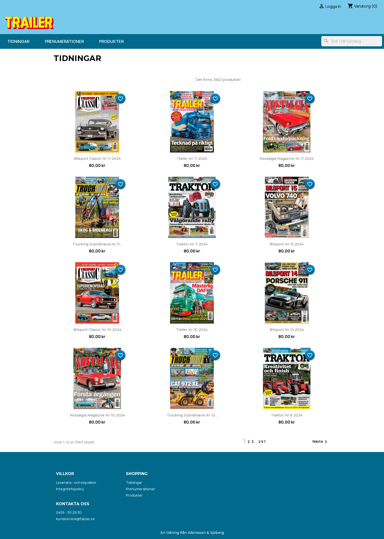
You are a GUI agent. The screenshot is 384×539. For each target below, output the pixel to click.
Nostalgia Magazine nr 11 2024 (287, 158)
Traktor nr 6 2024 (286, 415)
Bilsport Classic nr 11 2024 (97, 158)
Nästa (320, 442)
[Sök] (351, 41)
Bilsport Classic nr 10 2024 (97, 329)
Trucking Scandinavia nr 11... (97, 244)
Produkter (111, 41)
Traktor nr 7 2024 (192, 244)
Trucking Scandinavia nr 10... (192, 415)
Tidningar (18, 41)
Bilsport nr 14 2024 (287, 329)
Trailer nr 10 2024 (192, 329)
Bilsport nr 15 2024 (287, 244)
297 (262, 441)
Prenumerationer (64, 41)
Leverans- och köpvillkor (76, 482)
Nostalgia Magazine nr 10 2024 (97, 415)
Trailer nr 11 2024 (192, 158)
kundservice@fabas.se (75, 518)
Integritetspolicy (70, 489)
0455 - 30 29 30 (69, 512)
